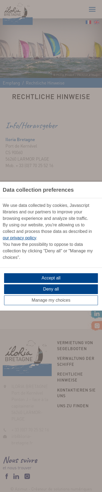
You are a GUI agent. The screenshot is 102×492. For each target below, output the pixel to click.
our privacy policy (19, 238)
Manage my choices (51, 300)
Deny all (51, 289)
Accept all (51, 278)
